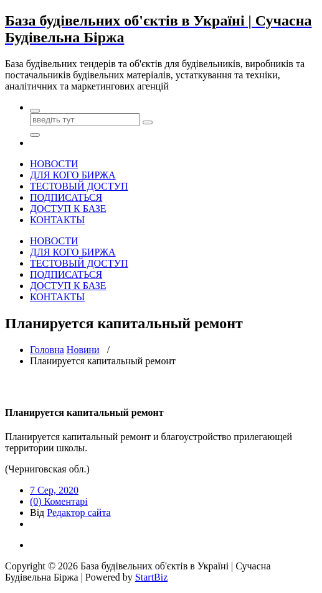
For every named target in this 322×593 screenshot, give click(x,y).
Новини (83, 349)
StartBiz (151, 577)
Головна (47, 349)
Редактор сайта (78, 512)
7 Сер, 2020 (54, 490)
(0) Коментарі (59, 501)
